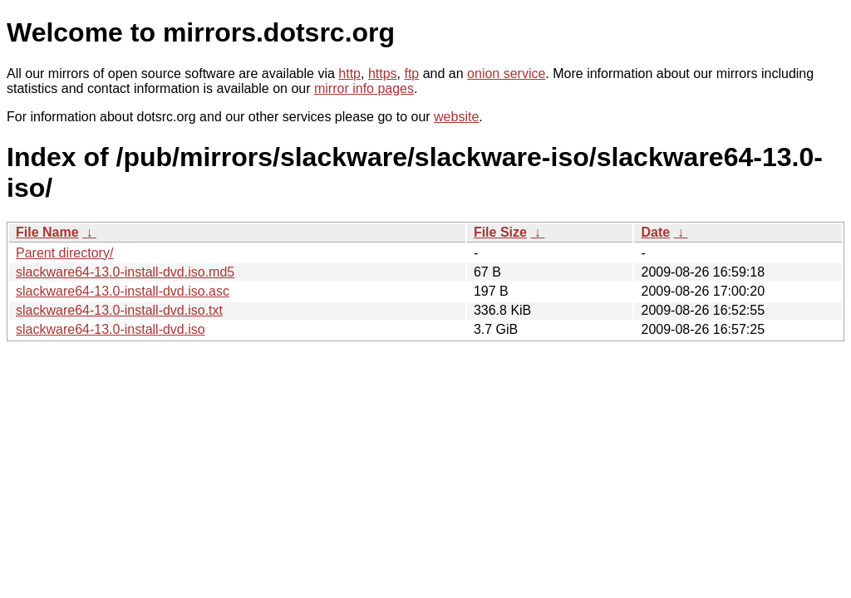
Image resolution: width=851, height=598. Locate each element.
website (456, 117)
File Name (47, 232)
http (349, 73)
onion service (506, 73)
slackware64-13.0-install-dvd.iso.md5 (125, 272)
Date (655, 232)
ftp (411, 73)
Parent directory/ (64, 253)
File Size (500, 232)
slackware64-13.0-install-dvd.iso (110, 329)
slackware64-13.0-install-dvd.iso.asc (122, 291)
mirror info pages (364, 88)
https (382, 73)
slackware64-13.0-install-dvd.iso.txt (119, 310)
